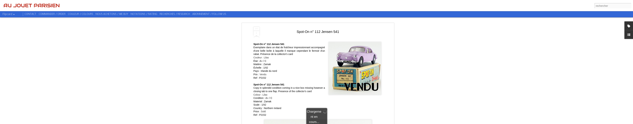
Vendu (263, 74)
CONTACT (30, 14)
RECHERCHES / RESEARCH (175, 14)
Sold (263, 111)
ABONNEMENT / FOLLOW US (209, 14)
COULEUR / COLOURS (80, 14)
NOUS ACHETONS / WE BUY (112, 14)
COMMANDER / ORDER (52, 14)
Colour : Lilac (261, 94)
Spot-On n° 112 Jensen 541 (318, 32)
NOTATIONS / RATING (144, 14)
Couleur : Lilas (261, 57)
